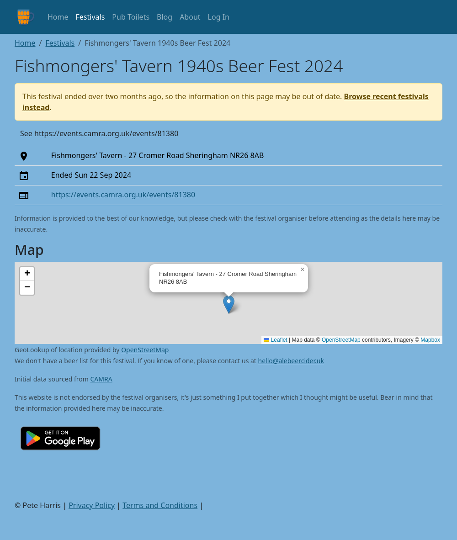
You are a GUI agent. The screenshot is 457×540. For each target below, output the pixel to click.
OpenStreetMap (341, 340)
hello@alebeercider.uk (291, 360)
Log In (218, 17)
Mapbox (430, 340)
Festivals (90, 17)
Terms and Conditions (159, 505)
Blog (164, 17)
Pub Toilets (130, 17)
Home (58, 17)
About (190, 17)
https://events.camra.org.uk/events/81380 (123, 195)
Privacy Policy (92, 505)
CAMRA (101, 379)
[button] (228, 304)
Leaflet (275, 340)
